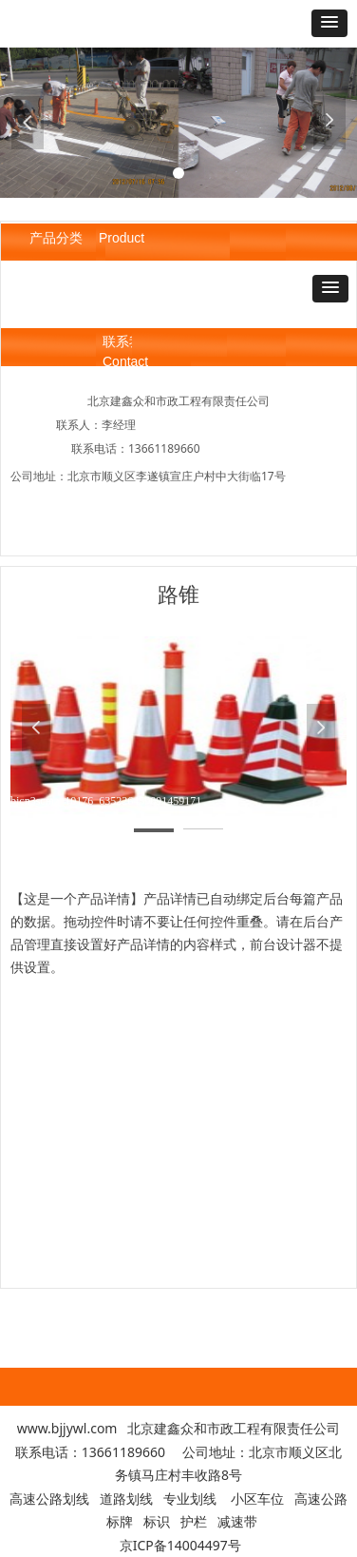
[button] (329, 23)
